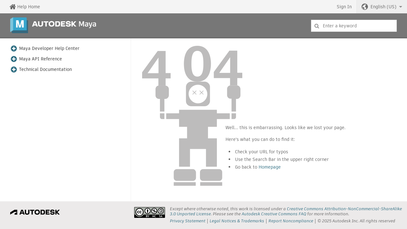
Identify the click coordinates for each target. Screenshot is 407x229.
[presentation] (149, 212)
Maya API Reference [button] (40, 59)
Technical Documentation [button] (45, 69)
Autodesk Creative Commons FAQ (274, 214)
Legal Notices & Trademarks (237, 221)
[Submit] (316, 25)
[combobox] (354, 26)
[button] (382, 6)
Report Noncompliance (290, 221)
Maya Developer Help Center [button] (49, 48)
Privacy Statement (187, 221)
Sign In (344, 6)
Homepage (270, 167)
